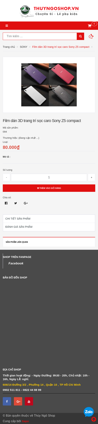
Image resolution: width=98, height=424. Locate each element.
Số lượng (7, 170)
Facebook (16, 263)
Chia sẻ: (7, 197)
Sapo (25, 421)
